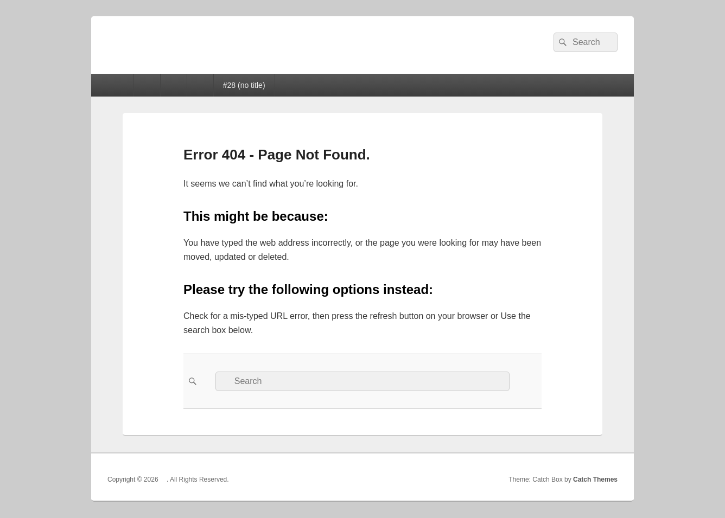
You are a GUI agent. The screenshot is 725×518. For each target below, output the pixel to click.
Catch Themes (595, 479)
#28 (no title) (244, 85)
